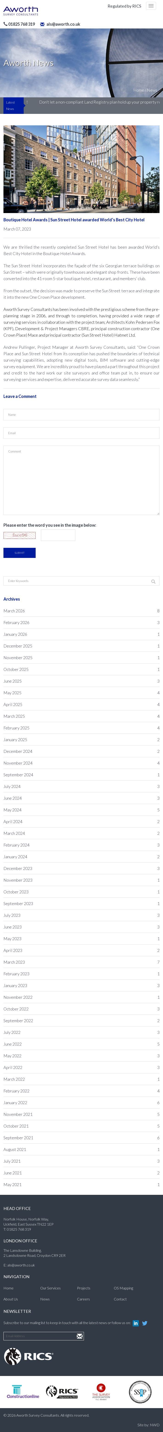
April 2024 (81, 821)
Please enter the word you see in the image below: (49, 525)
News (152, 90)
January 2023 (81, 985)
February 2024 (81, 844)
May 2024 (81, 809)
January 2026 (81, 634)
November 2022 (81, 997)
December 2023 (81, 868)
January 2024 (81, 856)
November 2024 (81, 763)
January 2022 (81, 1102)
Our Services (50, 1288)
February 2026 (81, 622)
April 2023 (81, 950)
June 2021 (81, 1172)
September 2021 (81, 1137)
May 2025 (81, 692)
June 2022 (81, 1044)
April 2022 (81, 1067)
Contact (120, 1299)
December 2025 (81, 645)
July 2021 (81, 1161)
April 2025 (81, 704)
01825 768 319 (19, 1229)
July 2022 (81, 1032)
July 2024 (81, 786)
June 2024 (81, 798)
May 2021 (81, 1184)
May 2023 (81, 938)
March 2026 (81, 610)
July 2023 (81, 915)
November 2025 (81, 657)
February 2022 (81, 1090)
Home (138, 90)
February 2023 (81, 973)
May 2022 (81, 1055)
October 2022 (81, 1008)
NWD (155, 1425)
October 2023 (81, 891)
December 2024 (81, 751)
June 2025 (81, 681)
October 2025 (81, 669)
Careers (83, 1299)
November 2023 (81, 880)
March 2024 (81, 833)
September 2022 (81, 1020)
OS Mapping (123, 1288)
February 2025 (81, 727)
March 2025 (81, 716)
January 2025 (81, 739)
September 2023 (81, 903)
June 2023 (81, 926)
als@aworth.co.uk (60, 24)
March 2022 (81, 1079)
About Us (10, 1299)
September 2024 (81, 774)
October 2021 (81, 1126)
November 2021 (81, 1114)
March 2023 (81, 962)
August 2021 (81, 1149)
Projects (83, 1288)
